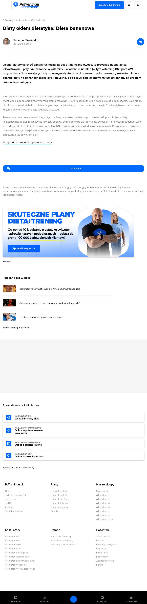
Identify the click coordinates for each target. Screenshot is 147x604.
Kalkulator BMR (12, 540)
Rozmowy (102, 601)
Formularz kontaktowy (62, 540)
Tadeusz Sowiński (25, 40)
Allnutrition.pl (103, 495)
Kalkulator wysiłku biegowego (20, 568)
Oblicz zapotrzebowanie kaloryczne (33, 431)
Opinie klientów (59, 491)
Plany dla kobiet (59, 495)
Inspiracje (101, 548)
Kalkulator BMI (12, 536)
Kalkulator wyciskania (16, 564)
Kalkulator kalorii (13, 548)
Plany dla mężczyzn (61, 499)
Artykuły (22, 20)
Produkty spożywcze (106, 544)
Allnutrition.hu (103, 511)
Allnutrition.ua (103, 515)
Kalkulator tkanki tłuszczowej (19, 560)
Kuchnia (100, 540)
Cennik (54, 511)
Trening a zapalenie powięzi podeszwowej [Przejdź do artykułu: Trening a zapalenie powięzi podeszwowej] (41, 317)
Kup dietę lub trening (109, 5)
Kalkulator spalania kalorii (17, 556)
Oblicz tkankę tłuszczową (33, 455)
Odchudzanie (38, 20)
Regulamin (10, 499)
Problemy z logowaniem (63, 544)
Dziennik (15, 601)
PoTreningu (8, 20)
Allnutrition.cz (103, 499)
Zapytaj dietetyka (105, 560)
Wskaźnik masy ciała (33, 417)
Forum (99, 564)
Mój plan (44, 601)
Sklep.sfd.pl (102, 491)
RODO (8, 503)
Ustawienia (131, 601)
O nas (8, 491)
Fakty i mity (102, 552)
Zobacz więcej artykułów (16, 327)
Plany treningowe (60, 507)
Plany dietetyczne (60, 503)
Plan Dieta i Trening (61, 536)
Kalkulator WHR (13, 544)
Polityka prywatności (15, 495)
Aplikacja (9, 507)
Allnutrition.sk (103, 503)
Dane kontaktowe (14, 511)
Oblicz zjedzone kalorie (33, 443)
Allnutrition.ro (103, 507)
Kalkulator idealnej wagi (17, 552)
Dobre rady (102, 556)
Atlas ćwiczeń (103, 536)
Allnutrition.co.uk (104, 519)
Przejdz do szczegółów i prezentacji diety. (27, 142)
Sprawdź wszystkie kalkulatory (18, 467)
